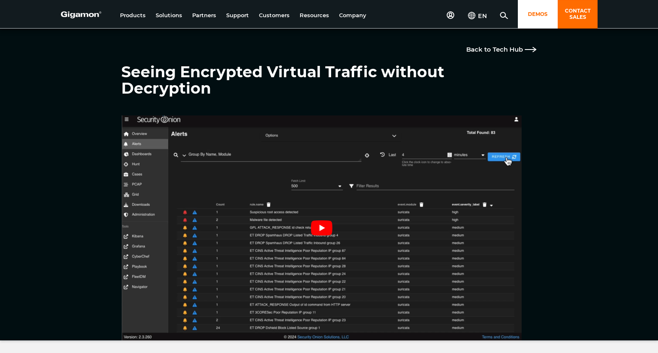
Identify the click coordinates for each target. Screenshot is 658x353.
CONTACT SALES (577, 14)
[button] (133, 15)
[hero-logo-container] (87, 15)
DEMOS (538, 14)
